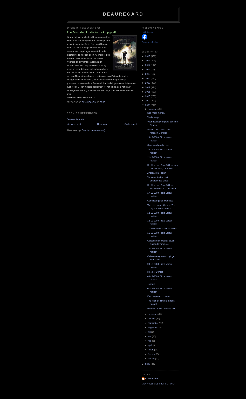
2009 (148, 100)
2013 (148, 83)
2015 (148, 74)
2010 (148, 96)
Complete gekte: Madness (160, 200)
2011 (148, 91)
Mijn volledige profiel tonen (158, 384)
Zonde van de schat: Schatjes (161, 228)
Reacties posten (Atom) (93, 130)
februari (152, 354)
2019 (148, 56)
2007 (148, 364)
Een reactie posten (76, 119)
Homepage (102, 124)
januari (151, 358)
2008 (148, 105)
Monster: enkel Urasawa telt (161, 308)
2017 (148, 65)
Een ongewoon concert (158, 296)
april (150, 345)
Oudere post (130, 124)
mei (150, 340)
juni (150, 336)
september (153, 323)
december (153, 109)
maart (151, 349)
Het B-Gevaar (147, 32)
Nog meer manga (155, 113)
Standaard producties (157, 145)
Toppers (151, 284)
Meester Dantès (155, 272)
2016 (148, 69)
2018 (148, 60)
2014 (148, 78)
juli (149, 332)
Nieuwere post (74, 124)
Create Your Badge (150, 42)
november (153, 314)
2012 (148, 87)
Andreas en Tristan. (157, 173)
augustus (153, 327)
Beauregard (123, 14)
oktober (152, 318)
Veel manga (153, 117)
